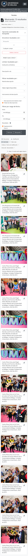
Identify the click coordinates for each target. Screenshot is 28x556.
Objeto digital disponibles (9, 88)
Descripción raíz (6, 71)
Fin (3, 116)
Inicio (3, 109)
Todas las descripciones (10, 103)
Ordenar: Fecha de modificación (10, 145)
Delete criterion (14, 52)
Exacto (6, 128)
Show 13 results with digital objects (16, 151)
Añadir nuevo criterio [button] (9, 58)
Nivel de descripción (8, 81)
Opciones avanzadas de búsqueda (10, 33)
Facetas (14, 15)
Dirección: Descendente (8, 148)
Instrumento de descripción (10, 94)
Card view (5, 142)
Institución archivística (8, 65)
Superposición (8, 126)
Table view (12, 142)
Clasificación (15, 139)
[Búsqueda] (14, 41)
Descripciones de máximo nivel (12, 101)
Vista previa (5, 139)
